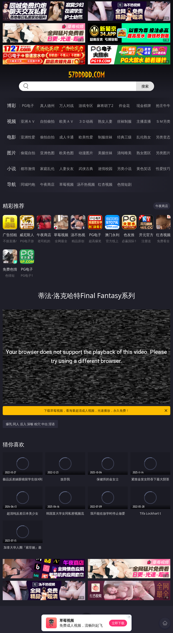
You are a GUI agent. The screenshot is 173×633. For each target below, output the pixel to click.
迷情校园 (105, 168)
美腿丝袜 (105, 152)
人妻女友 (66, 168)
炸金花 (124, 105)
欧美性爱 (86, 137)
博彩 (11, 105)
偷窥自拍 (28, 152)
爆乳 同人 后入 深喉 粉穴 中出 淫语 (30, 424)
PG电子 (28, 105)
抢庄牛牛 (163, 105)
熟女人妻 (105, 121)
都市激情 (28, 168)
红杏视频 (105, 184)
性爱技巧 (163, 168)
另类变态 (163, 137)
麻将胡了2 (105, 105)
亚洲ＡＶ (28, 121)
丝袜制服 (124, 121)
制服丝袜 (105, 137)
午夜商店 (47, 184)
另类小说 (124, 168)
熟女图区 (144, 152)
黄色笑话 (144, 168)
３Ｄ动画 (86, 121)
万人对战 (66, 105)
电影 (11, 137)
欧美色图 (66, 152)
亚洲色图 (47, 152)
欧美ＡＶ (66, 121)
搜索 (145, 86)
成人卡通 (66, 137)
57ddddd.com (86, 74)
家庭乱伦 (47, 168)
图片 (11, 153)
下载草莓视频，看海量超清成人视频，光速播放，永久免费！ (106, 410)
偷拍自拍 (47, 137)
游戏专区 (86, 105)
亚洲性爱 (28, 137)
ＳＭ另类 (163, 121)
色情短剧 (124, 184)
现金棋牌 (144, 105)
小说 (11, 168)
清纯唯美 (124, 152)
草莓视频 (66, 184)
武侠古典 (86, 168)
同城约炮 (28, 184)
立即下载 (118, 623)
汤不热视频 (86, 184)
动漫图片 (86, 152)
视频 (11, 121)
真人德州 (47, 105)
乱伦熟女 (144, 137)
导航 (11, 184)
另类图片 (163, 152)
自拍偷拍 (47, 121)
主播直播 (144, 121)
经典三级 (124, 137)
